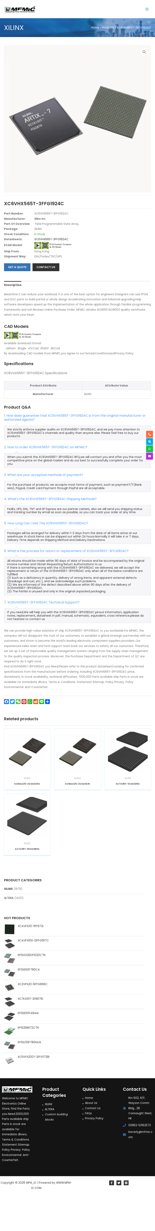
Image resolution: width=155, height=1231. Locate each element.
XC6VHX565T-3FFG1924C (51, 274)
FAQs (88, 1148)
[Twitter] (118, 1217)
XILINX (8, 923)
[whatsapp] (149, 448)
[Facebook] (111, 1217)
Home (89, 1132)
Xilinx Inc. (40, 253)
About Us (91, 1137)
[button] (144, 52)
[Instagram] (126, 1217)
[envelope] (149, 456)
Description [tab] (12, 319)
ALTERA (9, 933)
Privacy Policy (94, 1153)
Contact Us (93, 1143)
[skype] (149, 441)
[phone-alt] (149, 434)
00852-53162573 (139, 1160)
